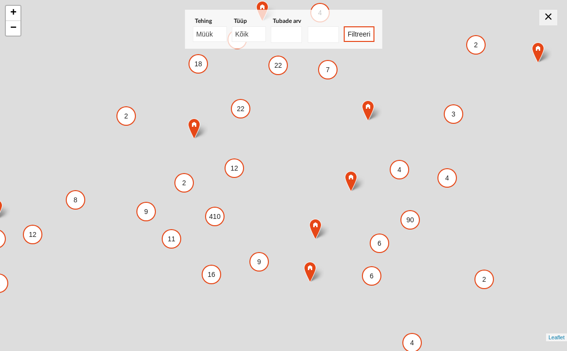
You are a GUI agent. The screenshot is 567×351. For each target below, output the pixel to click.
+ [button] (13, 13)
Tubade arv (287, 21)
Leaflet (556, 337)
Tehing (203, 21)
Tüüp (240, 21)
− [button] (13, 28)
